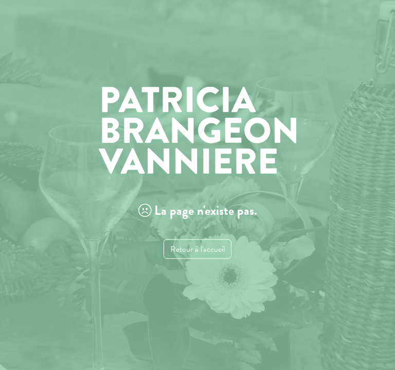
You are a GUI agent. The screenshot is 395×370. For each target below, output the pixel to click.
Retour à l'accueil (197, 249)
